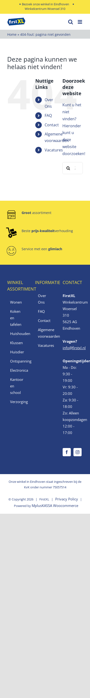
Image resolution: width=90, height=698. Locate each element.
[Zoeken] (68, 168)
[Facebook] (67, 452)
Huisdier (17, 351)
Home (12, 34)
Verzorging (17, 401)
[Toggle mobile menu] (80, 21)
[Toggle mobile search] (70, 21)
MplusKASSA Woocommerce (55, 505)
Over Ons (42, 299)
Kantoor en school (16, 386)
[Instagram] (77, 452)
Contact (52, 125)
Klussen (16, 342)
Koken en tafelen (15, 318)
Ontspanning (17, 361)
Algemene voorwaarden (45, 333)
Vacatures (54, 150)
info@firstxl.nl (74, 347)
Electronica (17, 370)
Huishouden (17, 333)
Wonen (16, 302)
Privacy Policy (66, 499)
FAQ (48, 115)
